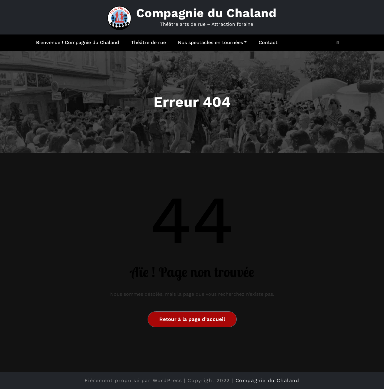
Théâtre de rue (148, 42)
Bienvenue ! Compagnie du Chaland (77, 42)
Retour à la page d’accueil (192, 319)
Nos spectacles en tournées (212, 42)
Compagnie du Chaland (206, 13)
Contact (268, 42)
